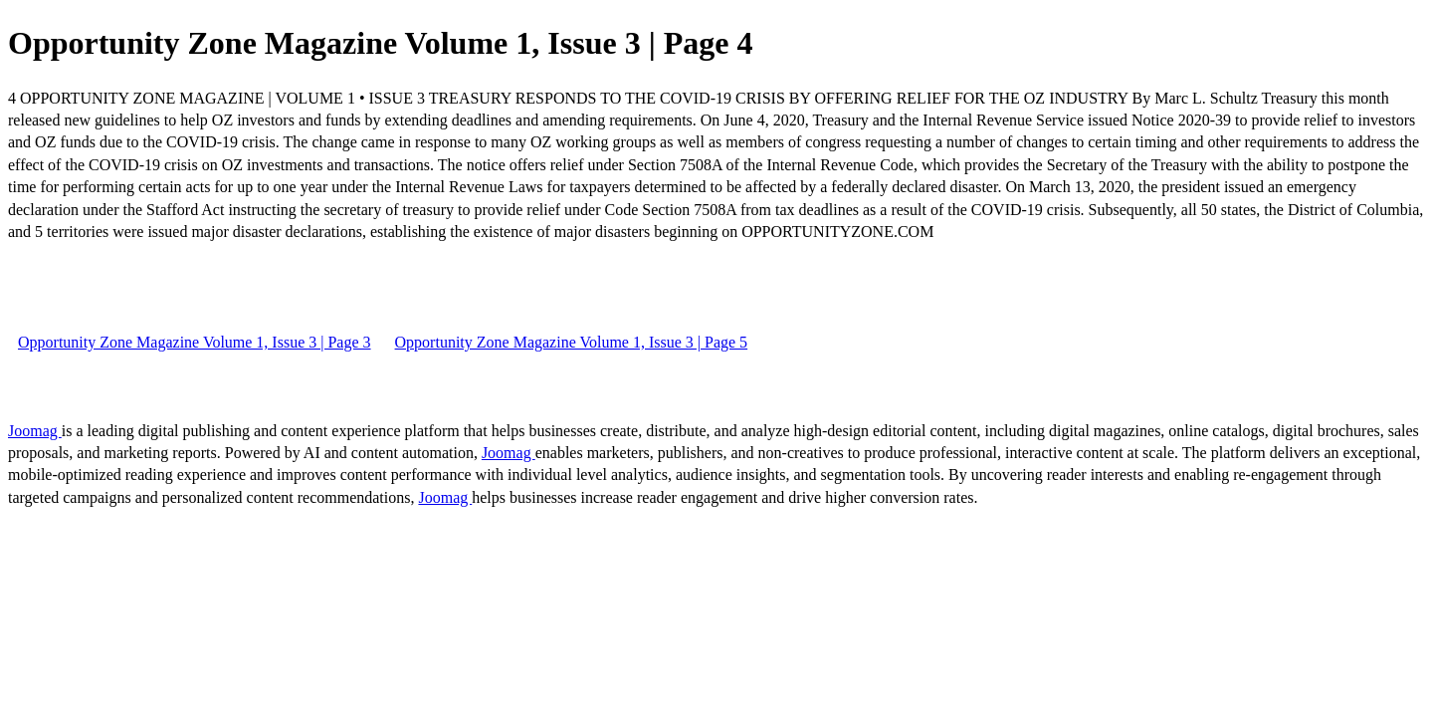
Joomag (35, 430)
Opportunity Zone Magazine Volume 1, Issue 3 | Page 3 (194, 342)
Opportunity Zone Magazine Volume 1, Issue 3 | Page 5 (571, 342)
